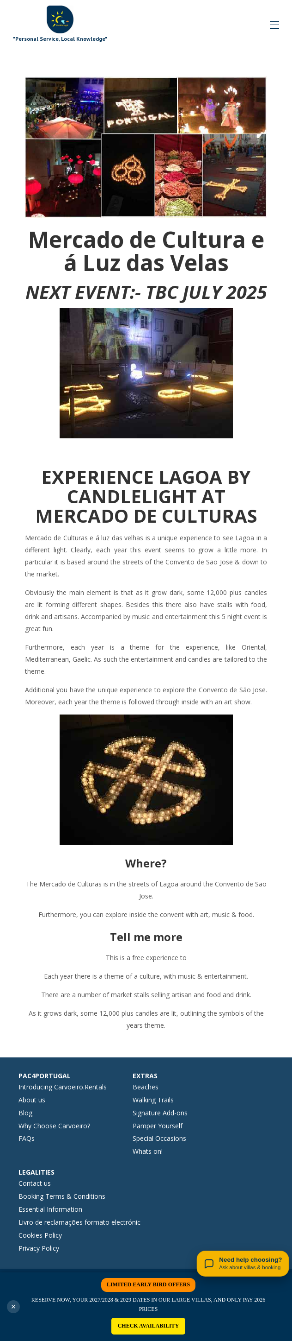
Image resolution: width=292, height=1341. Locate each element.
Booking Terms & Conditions (61, 1196)
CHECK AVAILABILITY (148, 1325)
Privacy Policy (38, 1248)
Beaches (145, 1086)
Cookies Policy (40, 1235)
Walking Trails (153, 1099)
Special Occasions (159, 1138)
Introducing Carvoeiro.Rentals (62, 1086)
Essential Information (50, 1209)
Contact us (34, 1183)
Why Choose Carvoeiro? (54, 1125)
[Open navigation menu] (274, 25)
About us (31, 1099)
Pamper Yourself (157, 1125)
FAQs (26, 1138)
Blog (25, 1112)
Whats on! (148, 1151)
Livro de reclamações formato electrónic (79, 1222)
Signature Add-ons (160, 1112)
